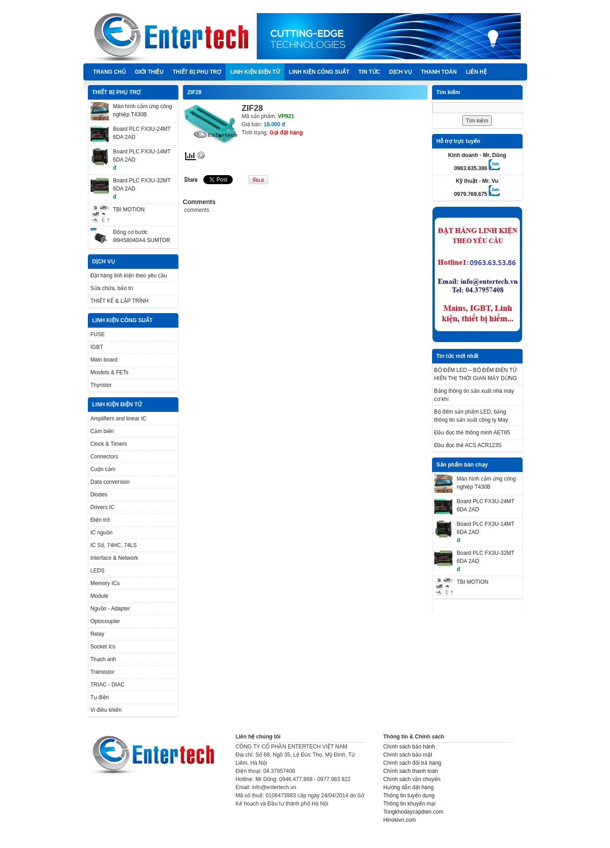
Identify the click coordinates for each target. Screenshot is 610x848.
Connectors (104, 456)
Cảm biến (102, 431)
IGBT (97, 347)
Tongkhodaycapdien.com (413, 812)
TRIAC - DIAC (108, 684)
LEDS (98, 570)
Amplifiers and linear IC (119, 418)
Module (99, 596)
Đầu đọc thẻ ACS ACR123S (468, 445)
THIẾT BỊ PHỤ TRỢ (197, 72)
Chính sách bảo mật (407, 755)
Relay (98, 634)
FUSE (98, 334)
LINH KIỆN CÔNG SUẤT (319, 72)
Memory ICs (105, 583)
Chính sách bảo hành (409, 746)
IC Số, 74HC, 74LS (114, 545)
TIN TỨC (369, 72)
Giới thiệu (149, 72)
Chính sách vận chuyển (411, 779)
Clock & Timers (109, 444)
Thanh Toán (439, 72)
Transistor (103, 672)
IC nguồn (102, 532)
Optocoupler (105, 621)
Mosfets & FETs (110, 372)
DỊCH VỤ (400, 72)
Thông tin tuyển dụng (408, 795)
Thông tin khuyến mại (409, 803)
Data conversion (110, 482)
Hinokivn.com (399, 820)
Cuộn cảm (103, 469)
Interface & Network (114, 558)
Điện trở (100, 520)
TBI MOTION (129, 209)
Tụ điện (100, 697)
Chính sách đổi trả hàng (412, 763)
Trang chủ (109, 72)
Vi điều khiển (106, 710)
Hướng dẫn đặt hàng (408, 787)
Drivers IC (103, 507)
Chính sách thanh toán (410, 771)
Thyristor (101, 385)
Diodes (99, 494)
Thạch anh (103, 659)
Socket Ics (103, 646)
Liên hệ (476, 72)
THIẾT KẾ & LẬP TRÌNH (120, 301)
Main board (104, 360)
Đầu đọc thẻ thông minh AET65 (472, 432)
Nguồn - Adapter (110, 608)
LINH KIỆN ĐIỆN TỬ (255, 72)
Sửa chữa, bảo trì (112, 288)
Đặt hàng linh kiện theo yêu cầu (129, 275)
